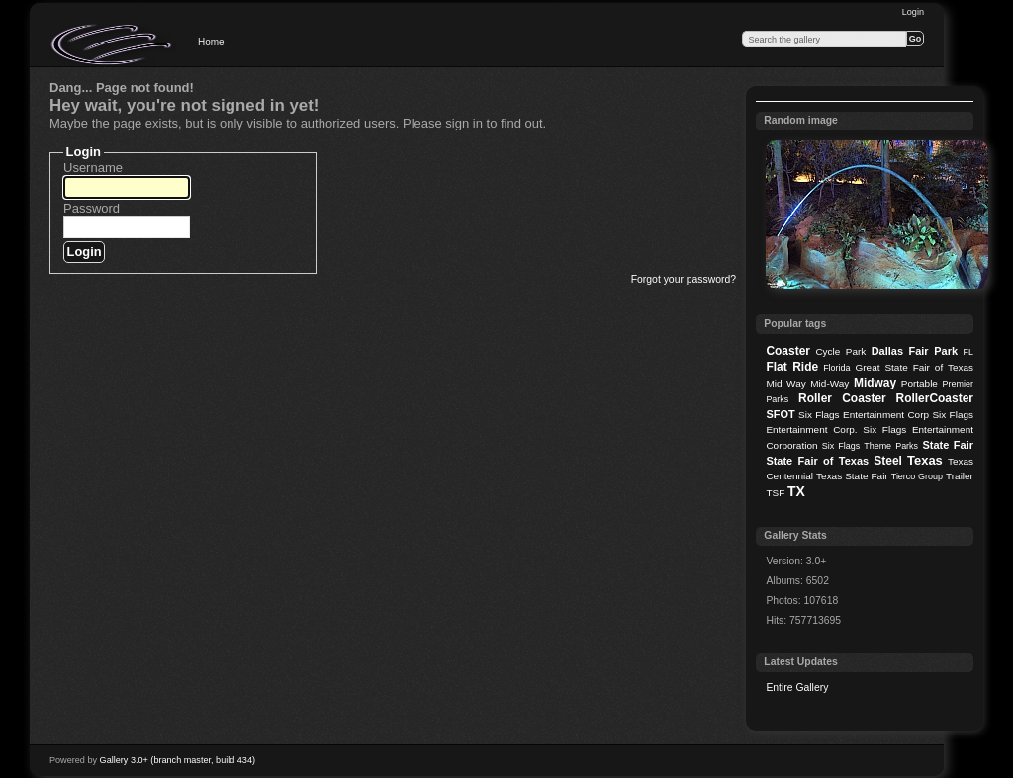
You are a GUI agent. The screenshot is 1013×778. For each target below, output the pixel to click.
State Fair (947, 445)
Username (93, 167)
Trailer (959, 476)
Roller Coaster (842, 398)
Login (913, 12)
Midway (875, 382)
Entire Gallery (797, 687)
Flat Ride (792, 367)
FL (968, 352)
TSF (775, 492)
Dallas (887, 351)
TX (796, 491)
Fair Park (933, 351)
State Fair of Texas (817, 461)
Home (211, 42)
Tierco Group (917, 476)
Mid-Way (829, 383)
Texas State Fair (852, 476)
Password (91, 208)
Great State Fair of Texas (914, 367)
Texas (925, 460)
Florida (836, 368)
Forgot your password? (683, 279)
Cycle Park (840, 351)
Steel (888, 461)
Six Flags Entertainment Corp (863, 414)
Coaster (788, 351)
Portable (919, 383)
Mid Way (785, 383)
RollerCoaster (934, 398)
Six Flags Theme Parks (870, 446)
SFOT (780, 414)
